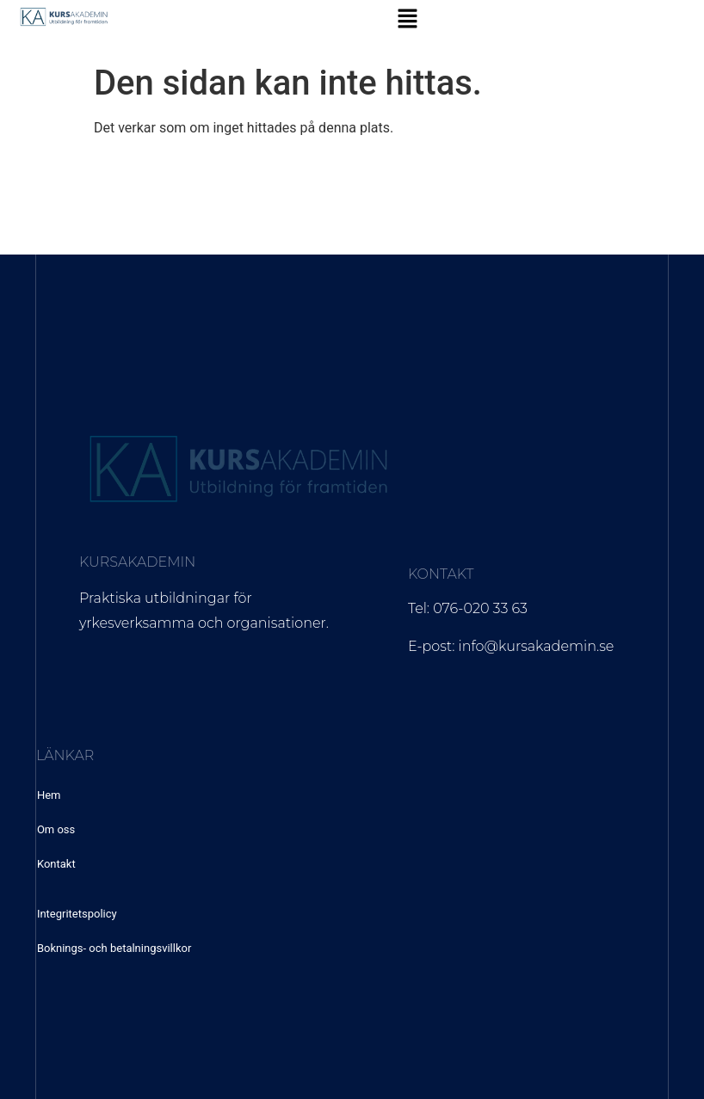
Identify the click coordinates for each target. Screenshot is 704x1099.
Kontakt (56, 863)
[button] (407, 20)
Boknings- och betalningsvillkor (114, 948)
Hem (49, 795)
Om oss (56, 829)
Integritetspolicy (77, 913)
